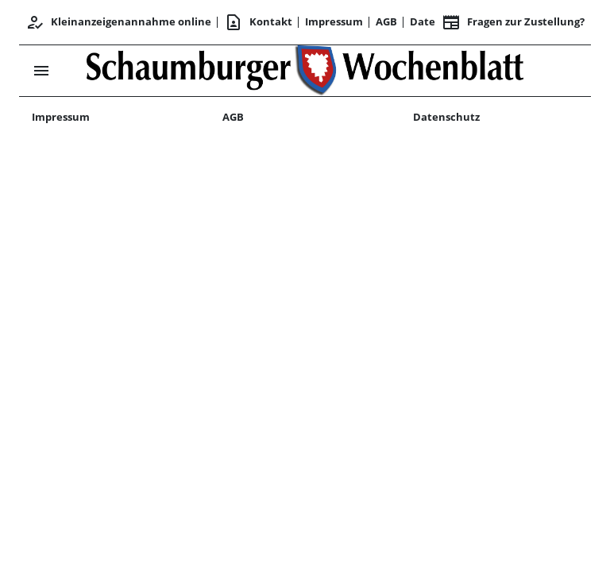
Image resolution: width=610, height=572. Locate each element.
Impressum (334, 21)
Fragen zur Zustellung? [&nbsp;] (513, 22)
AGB (386, 21)
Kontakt (258, 22)
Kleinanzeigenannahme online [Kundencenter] (118, 22)
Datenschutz (446, 117)
